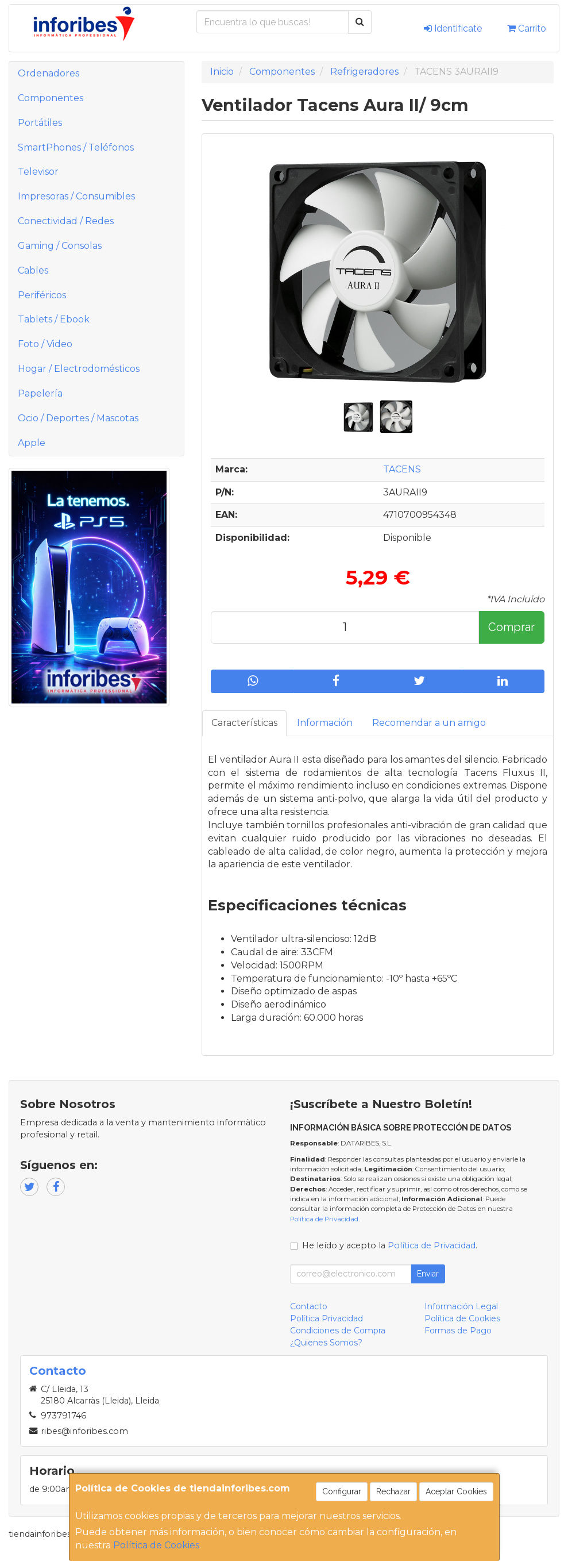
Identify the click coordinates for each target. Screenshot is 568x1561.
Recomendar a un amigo (429, 722)
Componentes (50, 98)
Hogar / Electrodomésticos (79, 368)
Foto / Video (45, 344)
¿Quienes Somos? (326, 1342)
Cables (33, 270)
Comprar (511, 627)
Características (244, 722)
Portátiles (40, 122)
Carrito (526, 28)
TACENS (402, 469)
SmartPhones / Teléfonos (76, 147)
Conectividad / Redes (66, 221)
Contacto (308, 1306)
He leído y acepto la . (389, 1245)
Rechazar (393, 1491)
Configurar (341, 1491)
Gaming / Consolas (60, 245)
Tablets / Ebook (54, 319)
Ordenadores (48, 73)
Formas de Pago (458, 1330)
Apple (31, 442)
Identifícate (453, 28)
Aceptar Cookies (456, 1491)
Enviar (428, 1273)
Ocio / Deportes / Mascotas (78, 418)
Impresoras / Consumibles (76, 196)
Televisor (38, 171)
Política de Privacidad (324, 1219)
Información (325, 722)
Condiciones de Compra (337, 1330)
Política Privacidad (326, 1318)
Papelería (40, 393)
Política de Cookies (156, 1545)
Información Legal (461, 1306)
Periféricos (42, 295)
